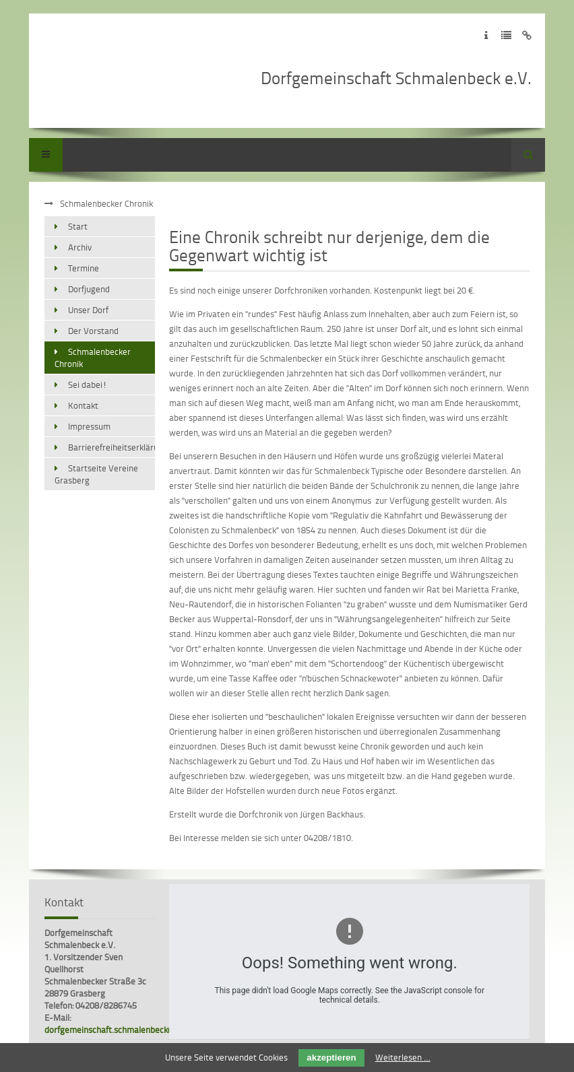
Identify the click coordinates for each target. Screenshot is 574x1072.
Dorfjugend (89, 289)
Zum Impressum (486, 35)
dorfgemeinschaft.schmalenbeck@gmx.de (124, 1030)
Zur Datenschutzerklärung (506, 35)
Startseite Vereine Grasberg (96, 474)
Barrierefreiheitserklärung (111, 447)
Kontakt (83, 405)
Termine (83, 268)
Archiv (80, 247)
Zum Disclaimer (526, 35)
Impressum (89, 426)
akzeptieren (331, 1057)
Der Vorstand (93, 331)
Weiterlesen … (402, 1057)
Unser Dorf (88, 310)
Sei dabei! (87, 384)
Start (78, 226)
